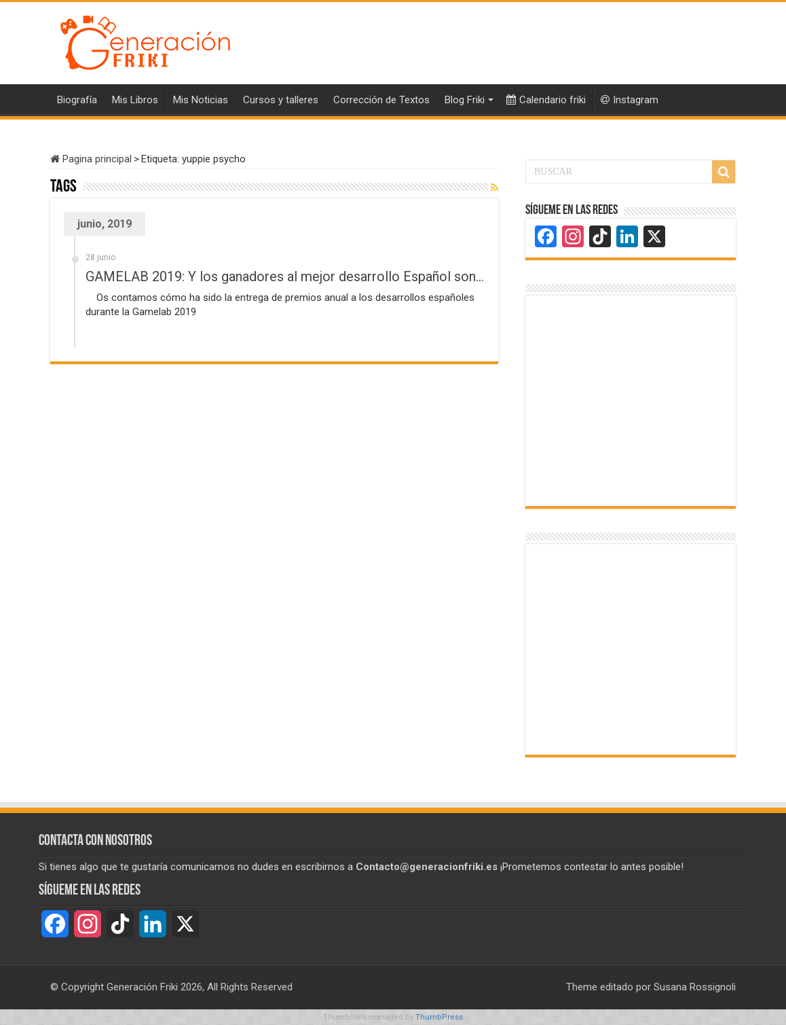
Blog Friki (465, 100)
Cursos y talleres (280, 100)
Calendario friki (546, 100)
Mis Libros (135, 100)
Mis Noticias (200, 100)
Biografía (77, 100)
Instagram (629, 100)
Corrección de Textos (381, 100)
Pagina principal (91, 159)
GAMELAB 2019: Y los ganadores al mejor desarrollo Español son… (285, 276)
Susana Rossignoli (695, 987)
